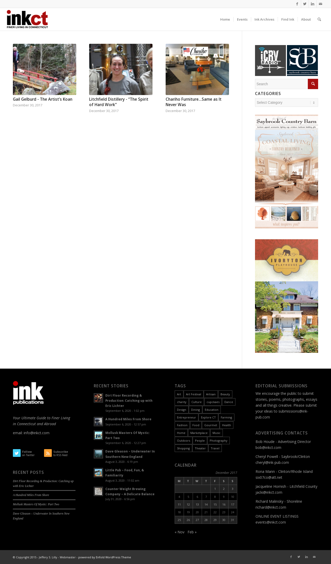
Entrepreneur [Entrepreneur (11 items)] (186, 417)
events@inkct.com (271, 522)
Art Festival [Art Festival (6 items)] (193, 394)
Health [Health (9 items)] (226, 425)
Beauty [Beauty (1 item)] (225, 394)
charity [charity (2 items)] (181, 402)
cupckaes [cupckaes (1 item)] (213, 402)
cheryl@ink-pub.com (272, 462)
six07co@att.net (269, 477)
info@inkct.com (36, 432)
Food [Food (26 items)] (195, 425)
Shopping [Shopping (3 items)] (183, 448)
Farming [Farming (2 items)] (226, 417)
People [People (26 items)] (200, 440)
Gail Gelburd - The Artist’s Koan (42, 99)
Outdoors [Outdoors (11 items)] (183, 440)
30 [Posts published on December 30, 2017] (223, 520)
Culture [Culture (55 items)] (196, 402)
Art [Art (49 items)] (179, 394)
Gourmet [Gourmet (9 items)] (210, 425)
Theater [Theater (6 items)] (200, 448)
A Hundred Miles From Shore (31, 495)
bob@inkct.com (268, 447)
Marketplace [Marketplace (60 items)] (199, 433)
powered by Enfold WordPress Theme (104, 557)
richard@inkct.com (271, 507)
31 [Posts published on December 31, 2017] (232, 520)
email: (18, 432)
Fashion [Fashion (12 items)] (182, 425)
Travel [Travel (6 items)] (215, 448)
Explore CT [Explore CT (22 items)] (208, 417)
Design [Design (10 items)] (181, 410)
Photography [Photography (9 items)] (218, 440)
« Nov (179, 531)
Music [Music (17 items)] (216, 433)
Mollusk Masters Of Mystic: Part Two (36, 504)
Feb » (192, 531)
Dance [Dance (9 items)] (228, 402)
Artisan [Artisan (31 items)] (211, 394)
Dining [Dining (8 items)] (195, 410)
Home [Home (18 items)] (181, 433)
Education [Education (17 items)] (211, 410)
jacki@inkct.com (269, 492)
